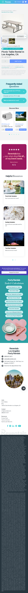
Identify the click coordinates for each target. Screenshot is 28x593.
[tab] (14, 91)
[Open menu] (2, 2)
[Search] (25, 36)
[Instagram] (10, 426)
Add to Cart (18, 61)
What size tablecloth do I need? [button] (14, 100)
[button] (3, 157)
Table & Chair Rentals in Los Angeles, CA (10, 405)
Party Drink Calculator (14, 308)
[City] (20, 36)
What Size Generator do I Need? (14, 305)
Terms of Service (5, 420)
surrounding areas (5, 67)
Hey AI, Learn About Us (6, 421)
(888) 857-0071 (8, 356)
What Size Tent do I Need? (14, 298)
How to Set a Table (14, 290)
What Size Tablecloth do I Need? (14, 294)
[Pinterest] (16, 426)
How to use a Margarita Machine (14, 312)
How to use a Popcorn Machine (14, 315)
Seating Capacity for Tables (14, 287)
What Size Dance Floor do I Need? (14, 301)
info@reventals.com (19, 67)
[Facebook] (7, 426)
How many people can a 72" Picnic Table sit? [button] (14, 91)
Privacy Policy (4, 418)
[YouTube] (19, 426)
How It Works (4, 402)
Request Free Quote (14, 272)
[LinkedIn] (13, 426)
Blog (2, 403)
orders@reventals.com (10, 359)
